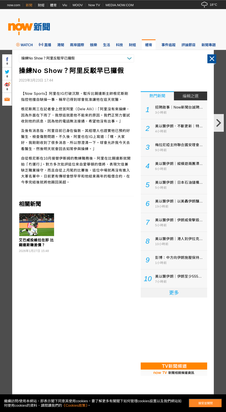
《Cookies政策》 (74, 405)
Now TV (94, 5)
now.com (13, 5)
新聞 (29, 5)
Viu (64, 5)
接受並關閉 (205, 403)
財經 (41, 5)
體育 (53, 5)
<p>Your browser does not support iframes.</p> (174, 329)
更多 (174, 293)
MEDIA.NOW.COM (120, 5)
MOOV (78, 5)
